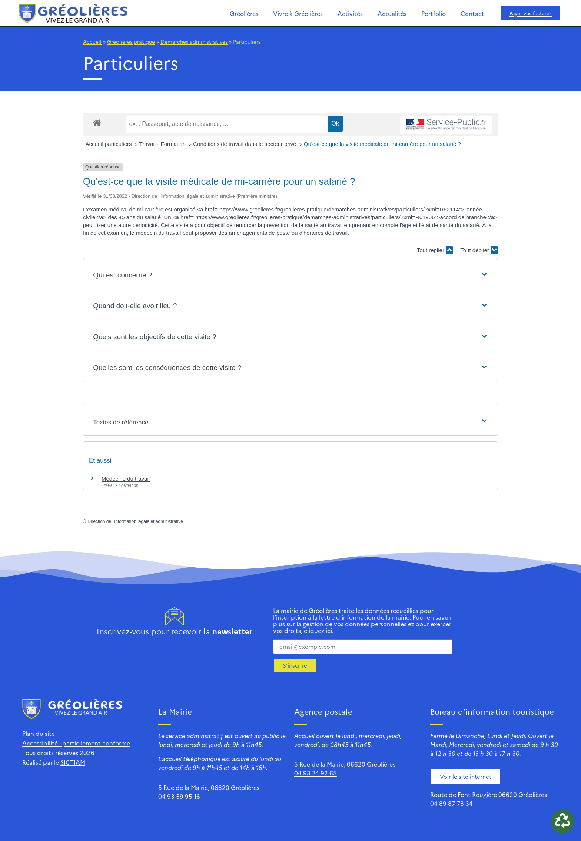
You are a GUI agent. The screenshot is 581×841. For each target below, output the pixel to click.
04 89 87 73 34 (451, 803)
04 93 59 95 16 (179, 796)
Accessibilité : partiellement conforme (76, 743)
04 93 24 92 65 (315, 773)
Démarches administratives (194, 41)
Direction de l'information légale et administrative (135, 521)
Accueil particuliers (109, 144)
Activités (350, 13)
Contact (472, 13)
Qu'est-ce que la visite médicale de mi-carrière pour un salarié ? (382, 144)
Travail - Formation (163, 144)
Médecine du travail (126, 478)
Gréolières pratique (131, 41)
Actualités (392, 13)
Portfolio (433, 13)
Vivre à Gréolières (298, 13)
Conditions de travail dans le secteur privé (245, 144)
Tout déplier (479, 250)
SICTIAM (72, 762)
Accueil (92, 41)
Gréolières (244, 13)
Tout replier (435, 250)
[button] (290, 275)
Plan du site (38, 733)
